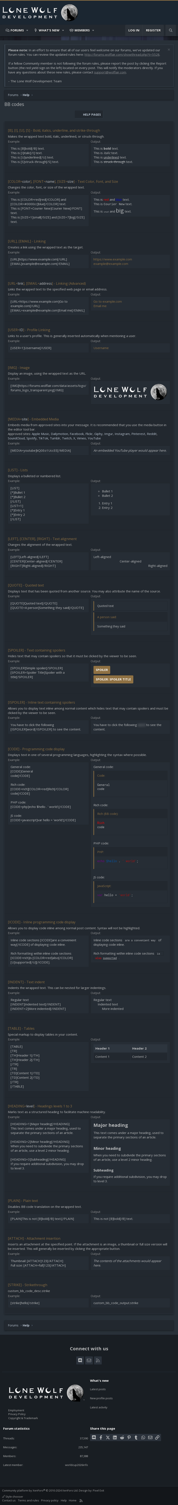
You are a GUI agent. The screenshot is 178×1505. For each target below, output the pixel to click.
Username (101, 348)
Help (64, 1500)
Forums (17, 30)
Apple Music (40, 434)
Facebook (77, 434)
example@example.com (110, 263)
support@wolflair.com (110, 72)
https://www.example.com (112, 259)
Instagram (122, 434)
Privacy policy (49, 1500)
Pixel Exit (98, 1490)
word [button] (141, 725)
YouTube (94, 438)
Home (72, 1500)
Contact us (9, 1500)
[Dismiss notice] (168, 50)
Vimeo (81, 438)
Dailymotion (59, 434)
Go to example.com (107, 301)
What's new (49, 30)
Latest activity (98, 1403)
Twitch (67, 438)
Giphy (98, 434)
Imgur (108, 434)
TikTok (43, 438)
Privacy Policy (17, 1414)
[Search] (170, 30)
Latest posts (98, 1388)
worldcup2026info (76, 1465)
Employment (16, 1410)
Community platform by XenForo (40, 1490)
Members (82, 30)
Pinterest (138, 434)
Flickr (89, 434)
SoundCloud (16, 438)
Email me (100, 306)
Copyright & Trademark (23, 1418)
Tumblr (55, 438)
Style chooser (12, 1496)
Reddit (152, 434)
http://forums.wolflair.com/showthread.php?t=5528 (122, 54)
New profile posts (101, 1395)
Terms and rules (28, 1500)
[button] (27, 30)
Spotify (31, 438)
